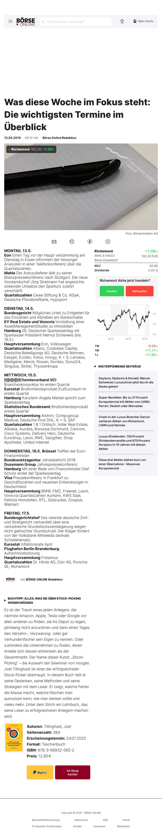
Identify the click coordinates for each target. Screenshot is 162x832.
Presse (126, 819)
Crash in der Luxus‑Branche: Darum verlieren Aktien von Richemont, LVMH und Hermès (124, 421)
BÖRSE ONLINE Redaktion (44, 579)
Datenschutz (81, 819)
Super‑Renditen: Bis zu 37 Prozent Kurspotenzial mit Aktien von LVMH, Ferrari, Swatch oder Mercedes (124, 401)
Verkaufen (139, 291)
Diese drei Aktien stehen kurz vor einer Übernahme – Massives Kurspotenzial (122, 464)
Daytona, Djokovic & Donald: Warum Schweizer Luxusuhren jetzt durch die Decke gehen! (126, 382)
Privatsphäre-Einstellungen (46, 826)
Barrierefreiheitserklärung (45, 819)
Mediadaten (123, 826)
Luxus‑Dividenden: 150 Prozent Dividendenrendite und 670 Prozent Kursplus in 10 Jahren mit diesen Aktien (124, 442)
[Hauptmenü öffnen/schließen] (10, 21)
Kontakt (77, 826)
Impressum (99, 826)
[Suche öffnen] (76, 21)
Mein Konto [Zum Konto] (143, 21)
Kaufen (112, 291)
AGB (105, 819)
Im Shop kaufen (73, 772)
